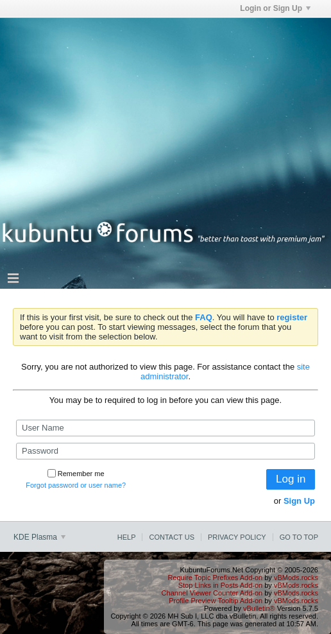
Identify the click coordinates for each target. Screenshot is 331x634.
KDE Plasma (39, 537)
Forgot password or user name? (76, 485)
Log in (290, 479)
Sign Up (299, 501)
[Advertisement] (165, 108)
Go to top (299, 537)
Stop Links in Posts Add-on (220, 585)
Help (126, 537)
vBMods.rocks (296, 577)
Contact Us (171, 537)
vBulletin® (259, 608)
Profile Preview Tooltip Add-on (215, 600)
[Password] (165, 451)
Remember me (76, 473)
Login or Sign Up (275, 8)
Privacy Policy (237, 537)
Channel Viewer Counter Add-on (212, 593)
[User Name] (165, 428)
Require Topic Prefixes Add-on (214, 577)
